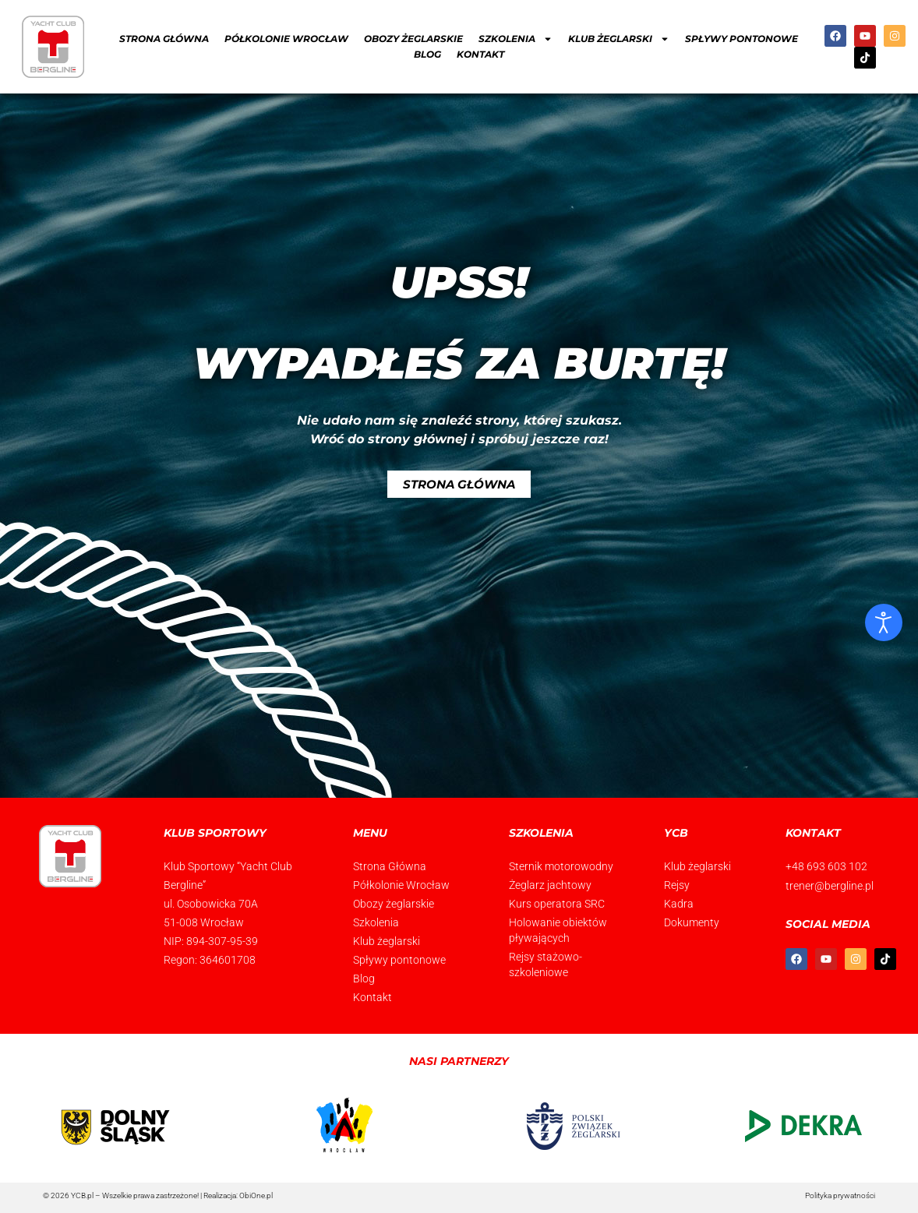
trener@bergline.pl (830, 885)
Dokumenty (691, 922)
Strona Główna (164, 38)
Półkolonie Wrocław (286, 38)
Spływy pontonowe (741, 38)
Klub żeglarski (618, 39)
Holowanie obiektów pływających (558, 930)
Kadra (679, 903)
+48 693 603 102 (826, 866)
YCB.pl (82, 1195)
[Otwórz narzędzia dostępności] (883, 622)
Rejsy (677, 885)
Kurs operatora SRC (557, 903)
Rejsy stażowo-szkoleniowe (545, 964)
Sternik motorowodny (561, 866)
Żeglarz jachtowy (550, 885)
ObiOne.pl (256, 1195)
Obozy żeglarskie (413, 38)
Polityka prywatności (840, 1195)
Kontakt (480, 54)
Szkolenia (515, 39)
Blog (427, 54)
